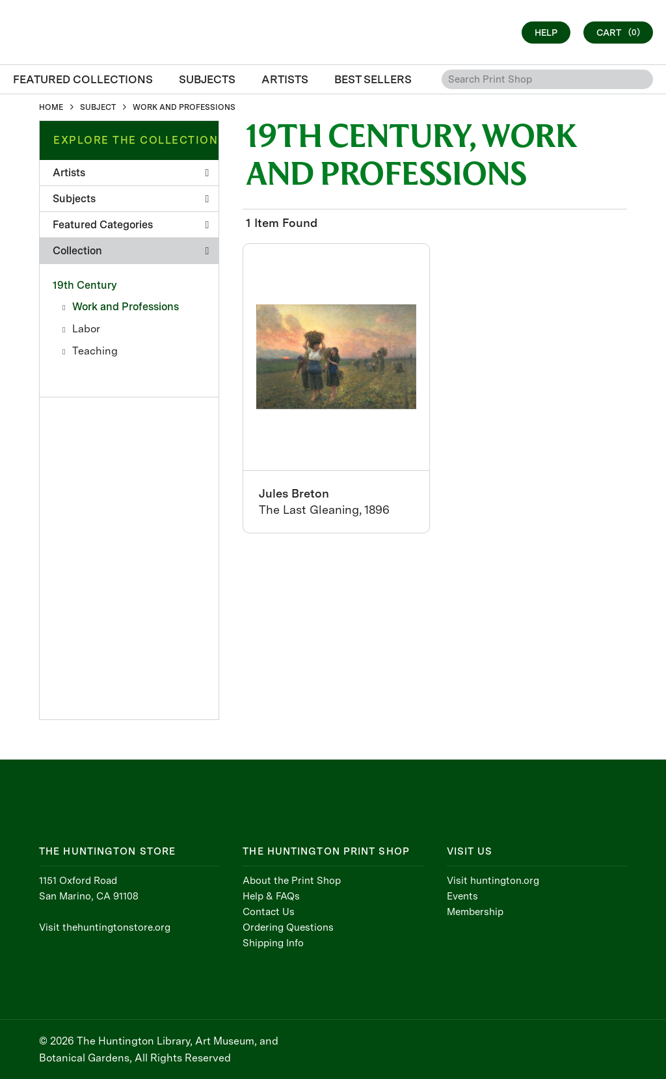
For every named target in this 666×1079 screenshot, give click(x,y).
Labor (86, 329)
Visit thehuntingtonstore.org (104, 927)
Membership (475, 912)
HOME (51, 107)
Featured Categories (131, 225)
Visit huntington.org (493, 880)
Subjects (131, 199)
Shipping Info (273, 943)
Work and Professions (125, 306)
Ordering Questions (288, 927)
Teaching (95, 351)
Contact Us (269, 912)
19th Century (85, 285)
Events (462, 896)
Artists (131, 173)
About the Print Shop (292, 880)
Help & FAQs (271, 896)
